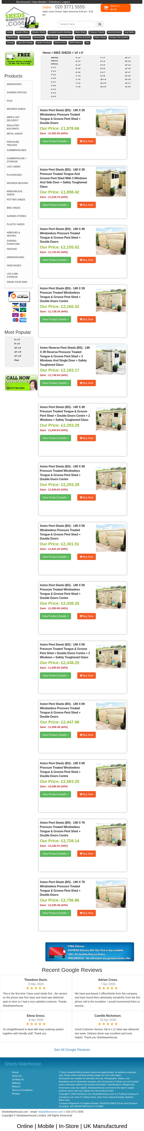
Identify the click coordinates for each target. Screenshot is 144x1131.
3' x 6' (53, 78)
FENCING (12, 249)
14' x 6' (78, 52)
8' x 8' (102, 76)
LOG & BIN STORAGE (12, 275)
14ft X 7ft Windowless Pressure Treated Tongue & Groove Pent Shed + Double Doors (62, 888)
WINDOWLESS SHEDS (14, 193)
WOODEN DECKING (17, 183)
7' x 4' (78, 79)
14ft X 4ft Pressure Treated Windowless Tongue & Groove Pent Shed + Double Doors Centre (62, 473)
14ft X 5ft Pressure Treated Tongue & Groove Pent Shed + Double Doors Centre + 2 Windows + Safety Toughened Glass (65, 651)
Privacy (16, 1093)
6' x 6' (78, 72)
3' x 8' (53, 85)
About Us (17, 1076)
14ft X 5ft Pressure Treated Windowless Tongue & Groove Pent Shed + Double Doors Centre (62, 592)
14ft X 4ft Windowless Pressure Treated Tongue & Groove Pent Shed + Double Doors (62, 235)
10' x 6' (17, 348)
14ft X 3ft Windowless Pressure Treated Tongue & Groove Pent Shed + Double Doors (62, 117)
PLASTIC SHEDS (16, 224)
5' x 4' (53, 93)
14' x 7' (128, 83)
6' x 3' (78, 61)
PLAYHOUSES (14, 175)
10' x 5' (103, 83)
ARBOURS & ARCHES (13, 234)
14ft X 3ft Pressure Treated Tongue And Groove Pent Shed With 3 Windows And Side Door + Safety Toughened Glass (63, 178)
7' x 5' (78, 83)
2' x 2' (53, 67)
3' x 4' (53, 71)
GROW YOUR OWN (17, 282)
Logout (66, 1)
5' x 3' (53, 89)
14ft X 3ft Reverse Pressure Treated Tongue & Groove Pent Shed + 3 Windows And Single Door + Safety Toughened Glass (65, 356)
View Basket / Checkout (46, 1)
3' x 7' (53, 82)
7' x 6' (78, 87)
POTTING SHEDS (16, 199)
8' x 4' (102, 61)
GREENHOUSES (15, 257)
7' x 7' (102, 58)
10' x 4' (103, 79)
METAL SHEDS (14, 133)
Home (47, 52)
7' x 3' (78, 76)
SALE (10, 100)
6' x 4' (17, 339)
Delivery (16, 1083)
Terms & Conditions (22, 1090)
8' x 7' (102, 72)
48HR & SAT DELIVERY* (13, 119)
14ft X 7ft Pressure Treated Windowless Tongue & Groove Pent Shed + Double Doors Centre (62, 829)
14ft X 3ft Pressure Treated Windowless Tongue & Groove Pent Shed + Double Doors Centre (62, 295)
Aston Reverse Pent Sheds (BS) (61, 347)
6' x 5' (78, 68)
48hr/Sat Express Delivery (54, 61)
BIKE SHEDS (13, 208)
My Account (23, 1)
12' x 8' (17, 356)
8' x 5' (102, 65)
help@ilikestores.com (50, 1111)
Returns (16, 1086)
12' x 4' (128, 65)
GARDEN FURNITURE (13, 242)
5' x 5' (53, 96)
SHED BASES (14, 265)
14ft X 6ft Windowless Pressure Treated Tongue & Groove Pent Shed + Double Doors (62, 710)
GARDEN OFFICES (17, 92)
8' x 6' (17, 344)
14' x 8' (128, 87)
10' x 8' (17, 352)
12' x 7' (128, 72)
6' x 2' (78, 58)
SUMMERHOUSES (16, 150)
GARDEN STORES (16, 216)
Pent (16, 360)
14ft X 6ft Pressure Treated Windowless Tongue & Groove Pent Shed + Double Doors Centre (62, 770)
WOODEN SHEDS (16, 109)
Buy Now (86, 141)
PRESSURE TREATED (13, 143)
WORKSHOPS (14, 84)
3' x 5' (53, 75)
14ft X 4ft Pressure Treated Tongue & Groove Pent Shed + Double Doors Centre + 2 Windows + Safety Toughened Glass (65, 413)
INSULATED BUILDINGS (13, 127)
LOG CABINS (13, 166)
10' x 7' (128, 58)
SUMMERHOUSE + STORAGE (17, 160)
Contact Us (18, 1079)
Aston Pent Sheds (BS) (55, 110)
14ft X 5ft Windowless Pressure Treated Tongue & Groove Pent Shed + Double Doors (62, 532)
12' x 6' (128, 68)
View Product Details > (55, 141)
